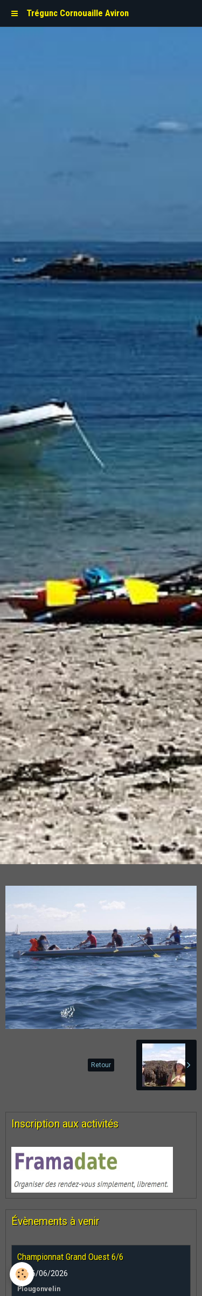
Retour (101, 1065)
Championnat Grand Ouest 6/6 (70, 1256)
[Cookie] (22, 1274)
